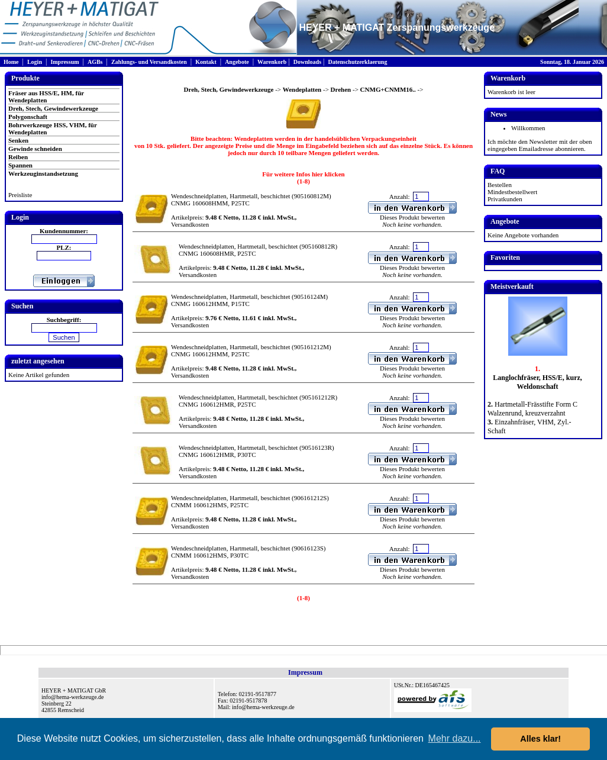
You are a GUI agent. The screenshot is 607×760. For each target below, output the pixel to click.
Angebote (237, 62)
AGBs (95, 62)
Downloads (307, 62)
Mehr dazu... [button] (454, 738)
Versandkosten (190, 224)
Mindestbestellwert (512, 191)
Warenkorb (271, 62)
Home (11, 62)
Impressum (64, 62)
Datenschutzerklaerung (357, 62)
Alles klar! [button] (540, 738)
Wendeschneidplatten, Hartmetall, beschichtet (230, 195)
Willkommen (528, 127)
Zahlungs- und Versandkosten (149, 62)
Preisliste (20, 194)
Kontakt (206, 62)
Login (34, 62)
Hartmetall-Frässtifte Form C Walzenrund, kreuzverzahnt (532, 408)
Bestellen (499, 184)
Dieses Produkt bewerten (412, 217)
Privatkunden (504, 198)
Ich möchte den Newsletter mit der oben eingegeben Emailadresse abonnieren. (539, 145)
